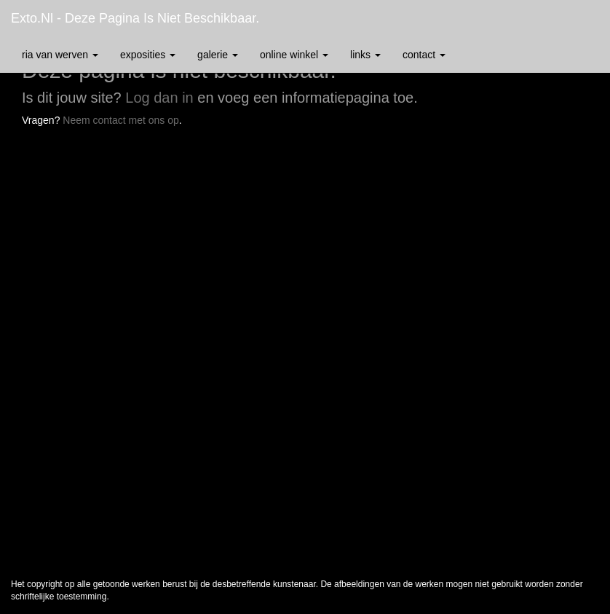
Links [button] (365, 54)
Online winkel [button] (294, 54)
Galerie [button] (217, 54)
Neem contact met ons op (121, 120)
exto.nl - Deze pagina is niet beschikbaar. (135, 18)
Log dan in (159, 98)
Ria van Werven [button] (60, 54)
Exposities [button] (147, 54)
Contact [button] (424, 54)
